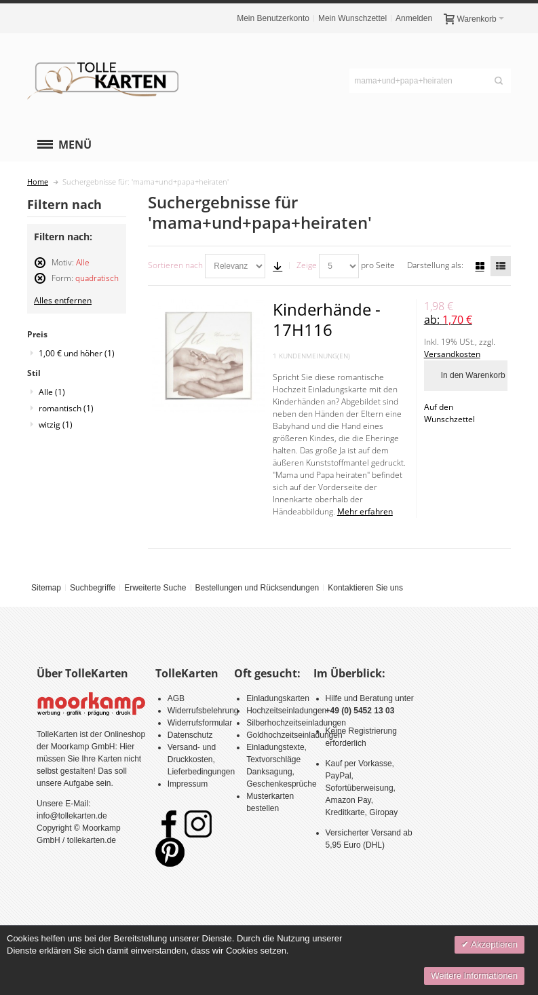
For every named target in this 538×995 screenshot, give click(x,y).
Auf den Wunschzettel (449, 413)
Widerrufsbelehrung (203, 710)
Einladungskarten (277, 698)
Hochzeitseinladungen (286, 710)
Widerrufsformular (200, 723)
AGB (176, 698)
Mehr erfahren (365, 511)
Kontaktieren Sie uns (365, 588)
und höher (77, 353)
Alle (52, 392)
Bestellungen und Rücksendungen (257, 588)
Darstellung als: (435, 265)
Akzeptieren (493, 944)
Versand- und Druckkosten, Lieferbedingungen (201, 759)
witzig (56, 424)
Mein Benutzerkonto (273, 18)
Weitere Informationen (474, 976)
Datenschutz (190, 735)
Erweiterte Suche (155, 588)
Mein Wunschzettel (352, 18)
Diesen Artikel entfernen (40, 268)
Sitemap (46, 588)
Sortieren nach (175, 265)
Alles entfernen (63, 300)
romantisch (66, 408)
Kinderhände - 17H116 (327, 319)
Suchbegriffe (92, 588)
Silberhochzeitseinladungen (296, 723)
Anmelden (414, 18)
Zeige (306, 265)
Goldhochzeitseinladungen (294, 735)
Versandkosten (452, 354)
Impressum (188, 784)
